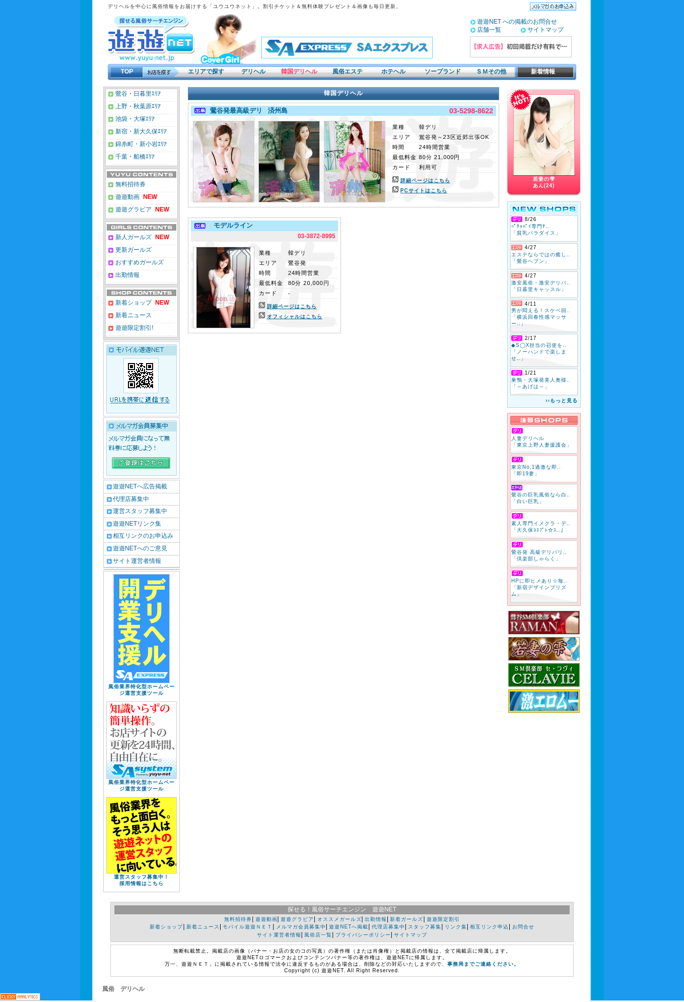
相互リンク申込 (489, 926)
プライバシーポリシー (363, 935)
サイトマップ (545, 29)
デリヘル (253, 71)
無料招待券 (130, 184)
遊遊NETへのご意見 (140, 548)
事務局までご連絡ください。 (483, 964)
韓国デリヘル (299, 71)
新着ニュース (133, 315)
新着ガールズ (406, 919)
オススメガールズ (339, 919)
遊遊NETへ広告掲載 (140, 486)
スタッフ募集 (424, 926)
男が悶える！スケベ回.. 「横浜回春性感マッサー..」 (541, 317)
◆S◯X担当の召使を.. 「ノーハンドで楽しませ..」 (539, 351)
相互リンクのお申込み (143, 535)
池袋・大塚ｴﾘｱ (134, 118)
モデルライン (230, 225)
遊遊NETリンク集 (137, 523)
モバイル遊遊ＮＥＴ (247, 926)
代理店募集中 (131, 499)
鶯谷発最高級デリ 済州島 (247, 110)
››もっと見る (561, 400)
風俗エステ (347, 71)
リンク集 (456, 926)
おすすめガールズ (139, 262)
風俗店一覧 (318, 935)
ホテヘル (393, 71)
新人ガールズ (141, 237)
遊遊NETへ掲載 (348, 926)
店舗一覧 (489, 29)
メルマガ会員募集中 (301, 926)
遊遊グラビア (133, 209)
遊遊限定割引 (443, 919)
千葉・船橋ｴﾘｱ (134, 156)
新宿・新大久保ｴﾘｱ (140, 131)
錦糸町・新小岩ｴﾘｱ (140, 144)
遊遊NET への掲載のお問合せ (517, 21)
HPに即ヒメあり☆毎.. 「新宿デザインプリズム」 (539, 587)
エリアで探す (206, 71)
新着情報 (540, 71)
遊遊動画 (127, 196)
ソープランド (443, 71)
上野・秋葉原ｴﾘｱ (137, 106)
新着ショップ (133, 302)
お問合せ (523, 926)
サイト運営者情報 (137, 560)
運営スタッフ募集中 (140, 511)
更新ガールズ (133, 249)
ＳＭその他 (491, 71)
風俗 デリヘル (123, 988)
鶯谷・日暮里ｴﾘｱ (137, 93)
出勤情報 (127, 274)
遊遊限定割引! (134, 327)
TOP (127, 71)
